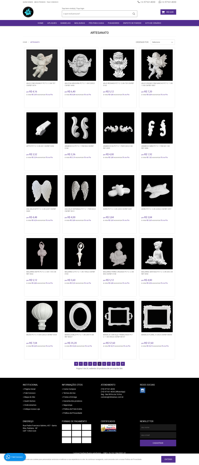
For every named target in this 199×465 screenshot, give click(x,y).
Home (40, 23)
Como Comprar (69, 389)
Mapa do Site (29, 397)
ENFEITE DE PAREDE (132, 23)
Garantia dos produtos (72, 401)
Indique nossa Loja (32, 409)
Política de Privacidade (72, 413)
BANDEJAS (65, 23)
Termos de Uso (69, 393)
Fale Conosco (52, 2)
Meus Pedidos (39, 2)
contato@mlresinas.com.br (112, 397)
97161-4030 (147, 2)
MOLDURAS (79, 23)
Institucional (30, 384)
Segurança (67, 405)
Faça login (80, 8)
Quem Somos (28, 2)
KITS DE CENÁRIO (153, 23)
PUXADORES (113, 23)
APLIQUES (52, 23)
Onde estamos (30, 405)
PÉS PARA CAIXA (96, 23)
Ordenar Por (142, 42)
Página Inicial (29, 389)
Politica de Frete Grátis (72, 409)
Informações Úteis (72, 384)
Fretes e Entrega (70, 397)
